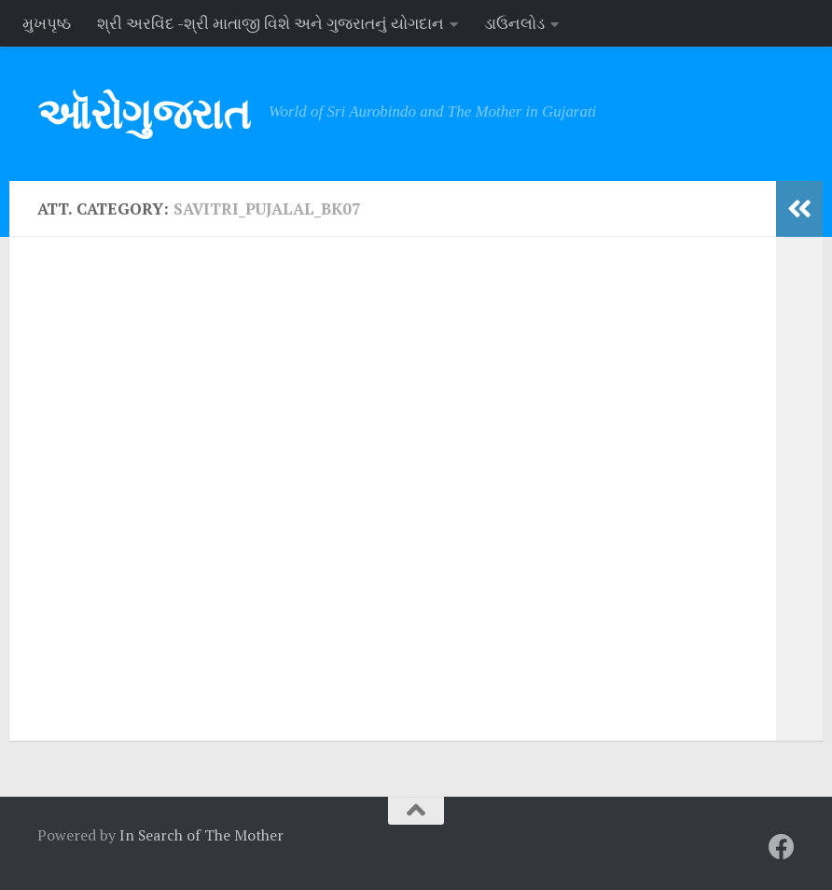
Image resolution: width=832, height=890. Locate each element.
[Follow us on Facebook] (782, 847)
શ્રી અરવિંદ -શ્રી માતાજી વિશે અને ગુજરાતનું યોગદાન (270, 23)
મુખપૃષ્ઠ (46, 23)
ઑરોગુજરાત (143, 113)
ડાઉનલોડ (514, 23)
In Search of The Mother (201, 835)
